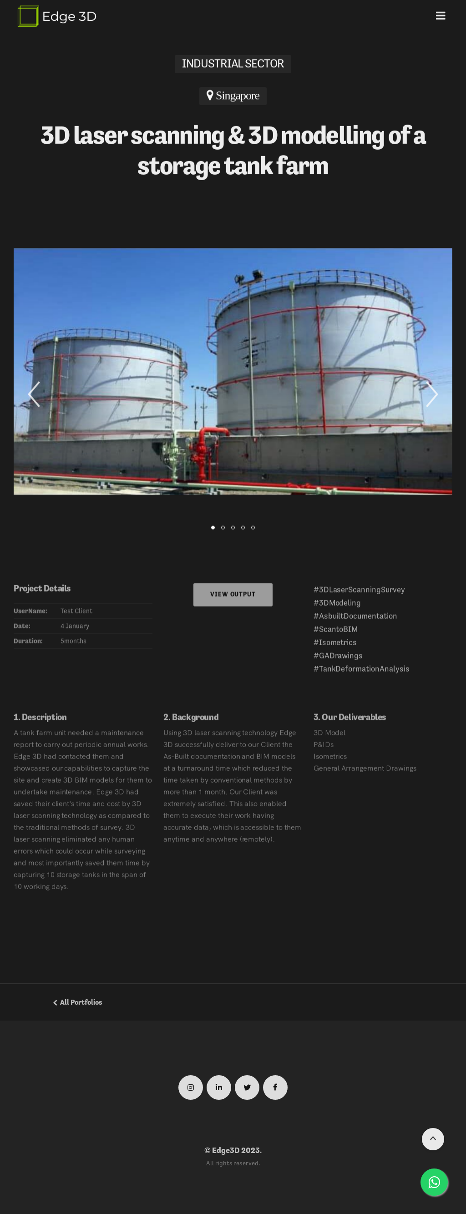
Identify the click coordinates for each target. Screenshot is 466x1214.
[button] (34, 395)
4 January (76, 629)
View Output (233, 598)
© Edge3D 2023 (232, 1150)
